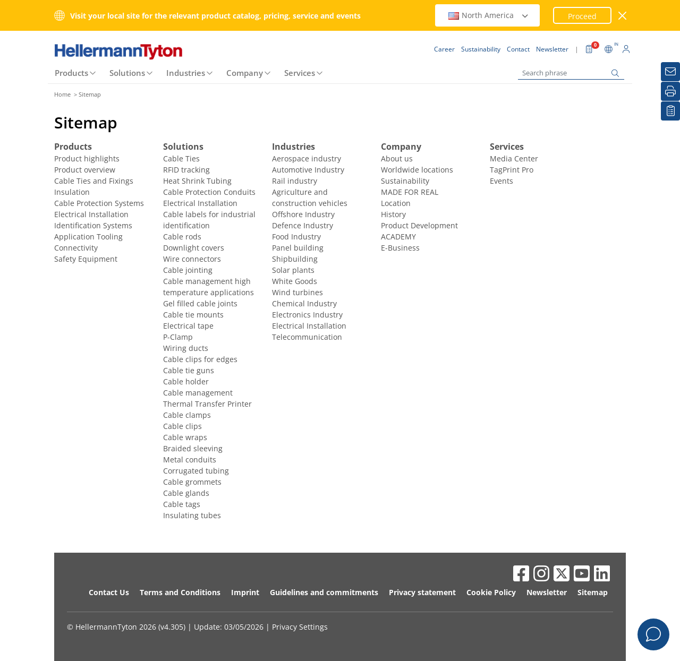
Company (244, 72)
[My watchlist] (670, 111)
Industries (185, 72)
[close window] (623, 16)
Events (501, 181)
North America (488, 15)
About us (397, 158)
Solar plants (293, 270)
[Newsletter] (670, 71)
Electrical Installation (309, 326)
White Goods (294, 281)
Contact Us (109, 592)
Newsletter (546, 592)
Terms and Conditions (180, 592)
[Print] (670, 91)
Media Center (514, 158)
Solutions (127, 72)
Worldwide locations (417, 170)
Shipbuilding (295, 259)
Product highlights (87, 158)
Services (299, 72)
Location (396, 203)
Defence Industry (302, 225)
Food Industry (296, 236)
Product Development (419, 225)
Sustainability (405, 181)
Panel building (298, 248)
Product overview (84, 170)
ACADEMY (398, 236)
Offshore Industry (303, 214)
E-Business (400, 248)
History (393, 214)
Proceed (582, 16)
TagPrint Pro (511, 170)
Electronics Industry (307, 315)
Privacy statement (422, 592)
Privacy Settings (300, 627)
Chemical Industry (304, 303)
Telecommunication (307, 337)
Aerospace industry (306, 158)
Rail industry (294, 181)
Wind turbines (297, 292)
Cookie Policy (491, 592)
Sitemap (592, 592)
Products (71, 72)
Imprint (245, 592)
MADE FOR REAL (409, 192)
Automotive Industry (308, 170)
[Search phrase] (571, 73)
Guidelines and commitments (324, 592)
